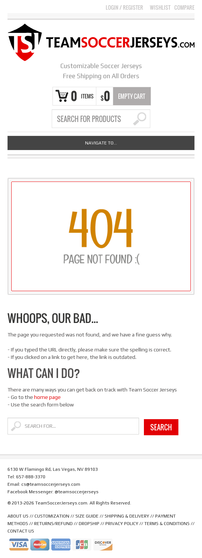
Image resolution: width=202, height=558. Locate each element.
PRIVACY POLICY (121, 523)
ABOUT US (17, 516)
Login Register (124, 7)
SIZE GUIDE (87, 516)
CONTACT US (20, 531)
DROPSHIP (89, 523)
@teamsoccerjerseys (77, 491)
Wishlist (160, 7)
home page (47, 397)
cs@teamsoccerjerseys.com (50, 484)
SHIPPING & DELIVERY (127, 516)
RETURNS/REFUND (53, 523)
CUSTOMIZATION (51, 516)
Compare (184, 7)
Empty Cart (131, 96)
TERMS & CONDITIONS (167, 523)
